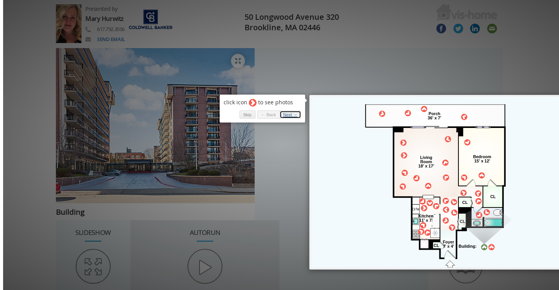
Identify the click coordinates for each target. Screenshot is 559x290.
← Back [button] (268, 114)
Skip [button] (247, 114)
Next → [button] (290, 114)
